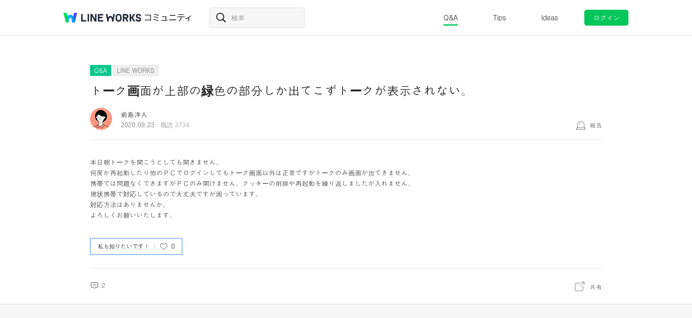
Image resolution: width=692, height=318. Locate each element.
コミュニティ (168, 18)
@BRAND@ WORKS (102, 18)
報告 (596, 125)
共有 (596, 286)
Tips (499, 17)
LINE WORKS (135, 70)
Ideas (549, 17)
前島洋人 (134, 114)
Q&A (451, 17)
